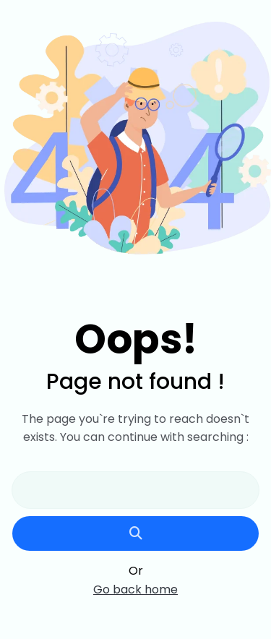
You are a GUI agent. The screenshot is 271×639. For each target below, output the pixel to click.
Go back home (135, 590)
